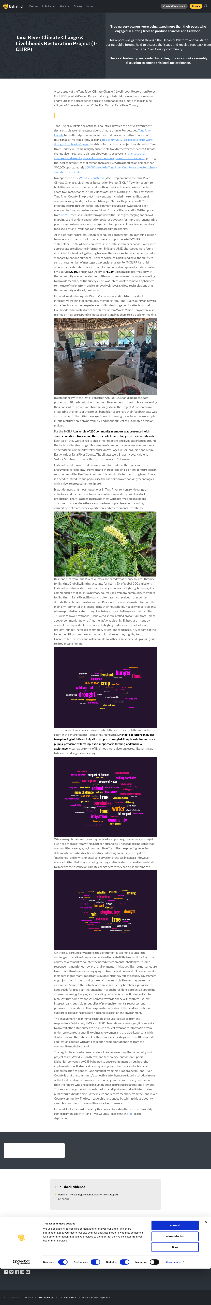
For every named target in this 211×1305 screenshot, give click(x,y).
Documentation (129, 1251)
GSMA (65, 215)
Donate (196, 6)
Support (90, 6)
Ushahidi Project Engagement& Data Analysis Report (88, 1194)
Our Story (125, 1240)
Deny (175, 1283)
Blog (122, 1246)
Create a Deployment (174, 6)
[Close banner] (206, 1258)
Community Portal (176, 1240)
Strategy (78, 6)
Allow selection (175, 1272)
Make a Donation (16, 1245)
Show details (173, 1298)
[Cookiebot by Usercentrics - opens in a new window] (21, 1298)
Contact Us (172, 1235)
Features (33, 6)
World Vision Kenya (91, 178)
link (131, 1113)
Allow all (175, 1261)
